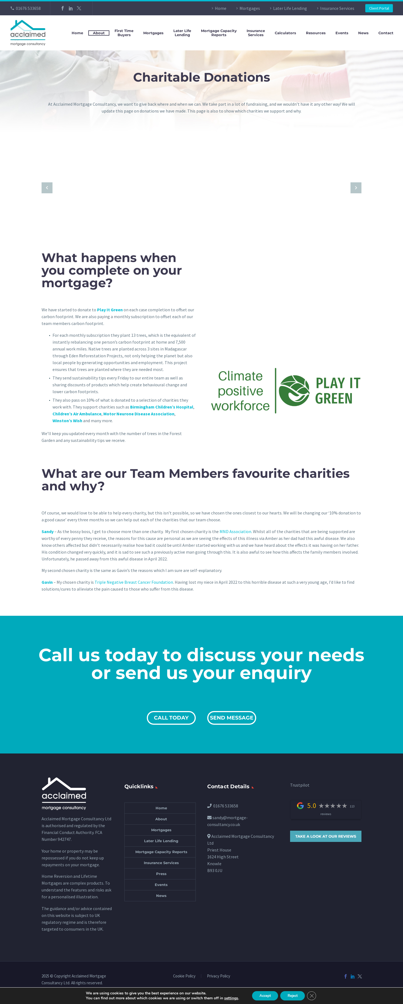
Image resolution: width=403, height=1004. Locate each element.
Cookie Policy (184, 976)
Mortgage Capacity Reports (161, 852)
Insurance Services (337, 8)
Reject (293, 995)
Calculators (285, 33)
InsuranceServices (256, 33)
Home (220, 8)
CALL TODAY (171, 718)
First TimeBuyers (124, 33)
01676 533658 (28, 8)
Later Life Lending (290, 8)
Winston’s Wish (67, 420)
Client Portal (379, 8)
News (363, 33)
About (99, 33)
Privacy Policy (218, 976)
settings (228, 998)
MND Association (235, 531)
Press (161, 873)
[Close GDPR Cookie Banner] (314, 995)
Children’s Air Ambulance (76, 413)
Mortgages (250, 8)
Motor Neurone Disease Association (138, 413)
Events (341, 33)
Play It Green (110, 309)
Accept (263, 995)
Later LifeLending (182, 33)
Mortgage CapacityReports (219, 33)
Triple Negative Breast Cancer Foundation (134, 582)
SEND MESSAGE (231, 718)
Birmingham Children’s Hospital (161, 407)
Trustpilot (299, 785)
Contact (385, 33)
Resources (316, 33)
